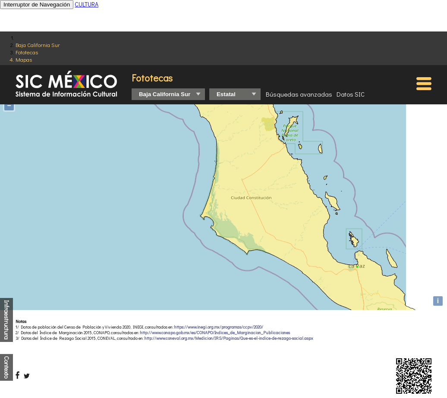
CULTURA (86, 4)
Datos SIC (351, 94)
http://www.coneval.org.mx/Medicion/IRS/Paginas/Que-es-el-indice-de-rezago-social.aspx (229, 338)
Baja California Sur (38, 44)
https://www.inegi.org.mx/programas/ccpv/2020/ (218, 327)
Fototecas (27, 52)
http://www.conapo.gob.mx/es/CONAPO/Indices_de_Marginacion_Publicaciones (215, 332)
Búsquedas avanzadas (299, 94)
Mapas (24, 59)
